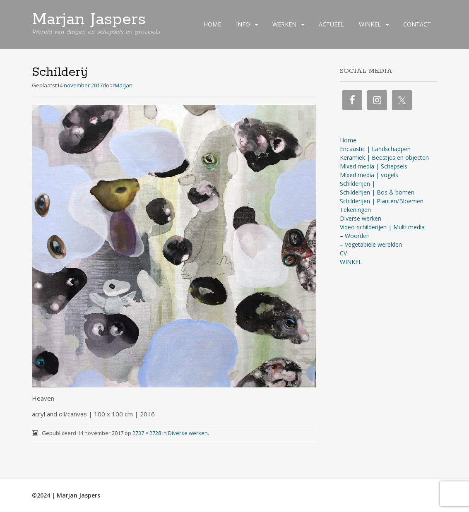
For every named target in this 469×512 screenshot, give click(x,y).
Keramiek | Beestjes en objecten (384, 157)
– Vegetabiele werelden (371, 244)
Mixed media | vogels (369, 175)
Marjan (123, 85)
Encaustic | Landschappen (375, 149)
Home (348, 140)
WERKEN (284, 24)
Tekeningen (355, 210)
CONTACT (417, 24)
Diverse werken (188, 433)
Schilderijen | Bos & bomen (377, 192)
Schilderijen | (357, 183)
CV (343, 253)
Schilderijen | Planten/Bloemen (381, 201)
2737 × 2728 (146, 433)
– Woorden (355, 236)
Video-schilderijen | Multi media (382, 227)
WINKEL (370, 24)
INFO (243, 24)
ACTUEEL (331, 24)
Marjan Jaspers (89, 19)
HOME (212, 24)
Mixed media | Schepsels (373, 166)
